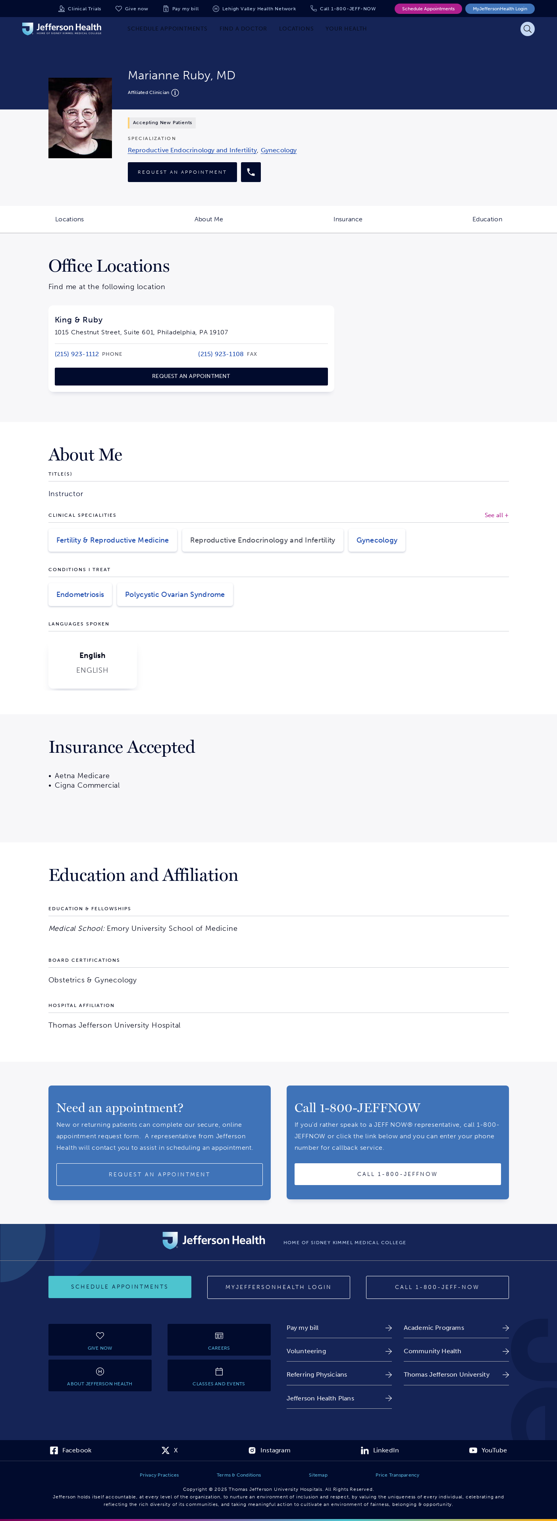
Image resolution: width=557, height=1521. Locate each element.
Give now (136, 9)
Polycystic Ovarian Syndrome (175, 594)
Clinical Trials (84, 9)
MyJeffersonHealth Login (500, 9)
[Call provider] (251, 172)
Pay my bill (185, 9)
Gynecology (377, 540)
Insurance (375, 224)
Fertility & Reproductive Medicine (112, 540)
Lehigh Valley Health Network (259, 9)
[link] (192, 150)
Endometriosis (80, 594)
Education (514, 224)
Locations (97, 224)
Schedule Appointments (428, 9)
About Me (237, 224)
